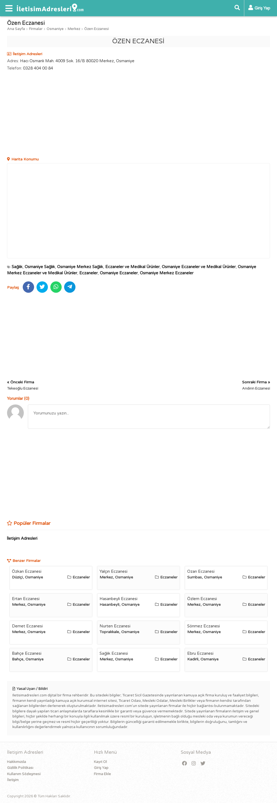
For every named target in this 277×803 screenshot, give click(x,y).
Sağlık (17, 266)
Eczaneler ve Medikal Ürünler (132, 266)
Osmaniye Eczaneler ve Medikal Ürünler (199, 266)
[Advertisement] (138, 114)
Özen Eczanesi (96, 29)
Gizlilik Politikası (20, 768)
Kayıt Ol (100, 762)
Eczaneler (88, 273)
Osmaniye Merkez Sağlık (80, 266)
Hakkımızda (16, 762)
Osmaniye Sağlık (40, 266)
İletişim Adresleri (22, 538)
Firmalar (35, 29)
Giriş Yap (101, 768)
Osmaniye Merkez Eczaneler (166, 273)
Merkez (74, 29)
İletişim (13, 780)
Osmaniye (55, 29)
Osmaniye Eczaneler (119, 273)
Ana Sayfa (16, 29)
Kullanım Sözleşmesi (24, 774)
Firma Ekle (102, 774)
